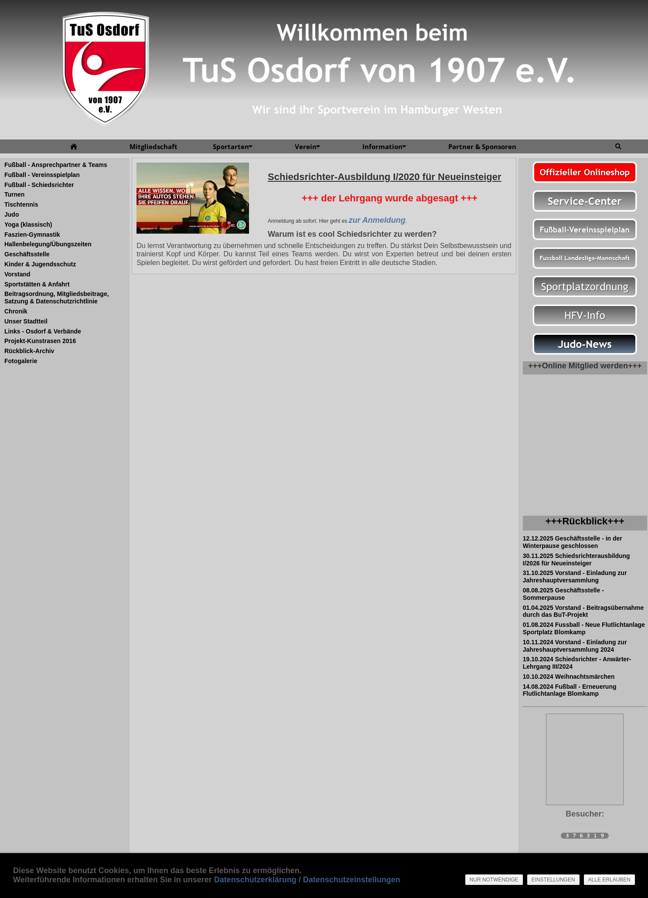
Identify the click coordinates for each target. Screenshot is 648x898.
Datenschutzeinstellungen (351, 879)
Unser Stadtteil (26, 321)
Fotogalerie (20, 360)
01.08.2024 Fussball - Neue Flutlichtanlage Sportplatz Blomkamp (584, 628)
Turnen (14, 194)
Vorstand (17, 274)
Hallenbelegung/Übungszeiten (48, 244)
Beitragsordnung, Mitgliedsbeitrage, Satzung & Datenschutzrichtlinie (56, 297)
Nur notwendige (494, 880)
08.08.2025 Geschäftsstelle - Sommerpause (563, 594)
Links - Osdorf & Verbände (42, 331)
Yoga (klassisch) (28, 224)
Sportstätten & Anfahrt (37, 284)
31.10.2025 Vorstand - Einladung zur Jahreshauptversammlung (575, 576)
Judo (11, 214)
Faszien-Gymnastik (32, 234)
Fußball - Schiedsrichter (39, 184)
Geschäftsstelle (27, 254)
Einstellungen (553, 880)
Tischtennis (21, 204)
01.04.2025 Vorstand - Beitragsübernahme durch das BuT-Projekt (583, 611)
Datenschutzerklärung (255, 879)
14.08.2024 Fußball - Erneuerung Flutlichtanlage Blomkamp (570, 690)
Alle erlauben (609, 880)
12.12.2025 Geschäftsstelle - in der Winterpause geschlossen (572, 542)
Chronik (15, 311)
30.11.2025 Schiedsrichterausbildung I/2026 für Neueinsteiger (576, 559)
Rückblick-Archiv (29, 350)
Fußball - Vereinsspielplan (42, 174)
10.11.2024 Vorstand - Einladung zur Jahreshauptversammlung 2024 (575, 646)
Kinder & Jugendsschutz (40, 264)
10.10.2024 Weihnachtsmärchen (569, 676)
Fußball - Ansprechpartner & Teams (55, 164)
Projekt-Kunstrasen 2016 (40, 340)
